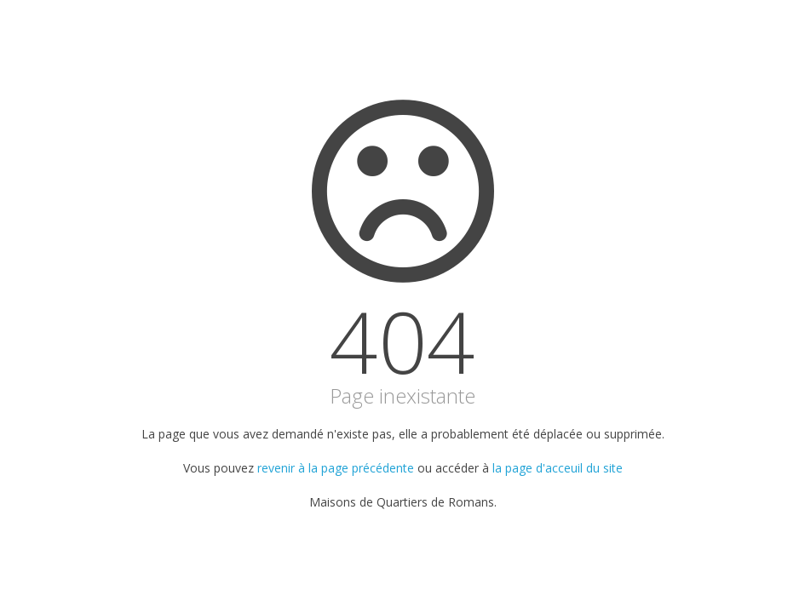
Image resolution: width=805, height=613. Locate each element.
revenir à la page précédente (335, 468)
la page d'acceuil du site (557, 468)
